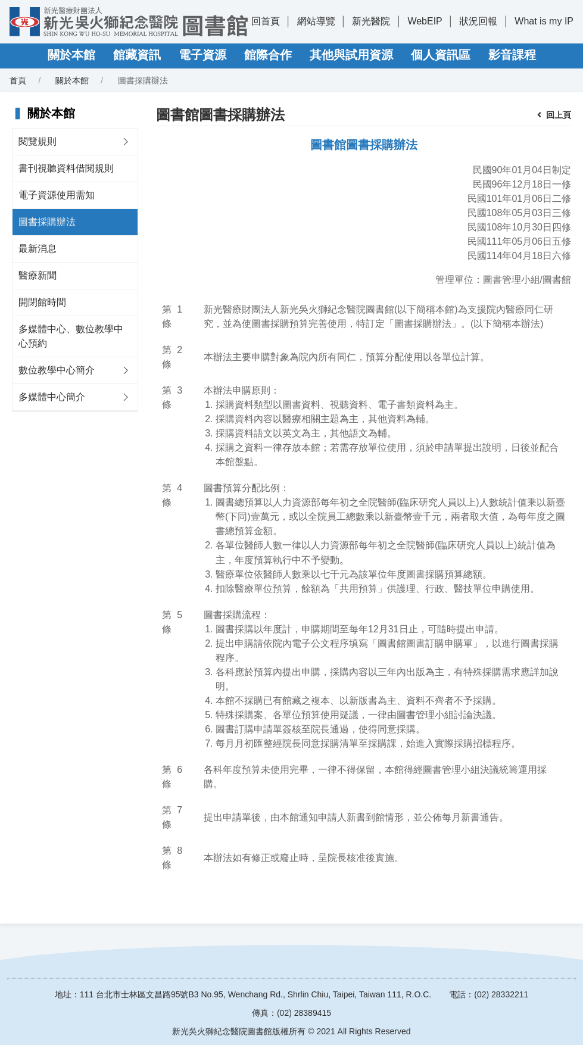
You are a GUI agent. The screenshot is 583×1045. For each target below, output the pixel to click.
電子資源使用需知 (56, 195)
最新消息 (37, 249)
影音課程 (512, 54)
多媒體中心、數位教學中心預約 (70, 336)
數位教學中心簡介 (56, 370)
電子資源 (202, 54)
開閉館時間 (42, 302)
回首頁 (265, 21)
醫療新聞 (37, 275)
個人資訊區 (440, 54)
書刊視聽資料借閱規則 (66, 168)
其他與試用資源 (351, 54)
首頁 (18, 80)
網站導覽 (316, 21)
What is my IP (544, 21)
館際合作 (268, 54)
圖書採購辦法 (47, 222)
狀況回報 (478, 21)
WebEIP (424, 21)
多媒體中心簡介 (51, 397)
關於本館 (71, 54)
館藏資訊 (137, 54)
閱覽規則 (37, 141)
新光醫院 (371, 21)
